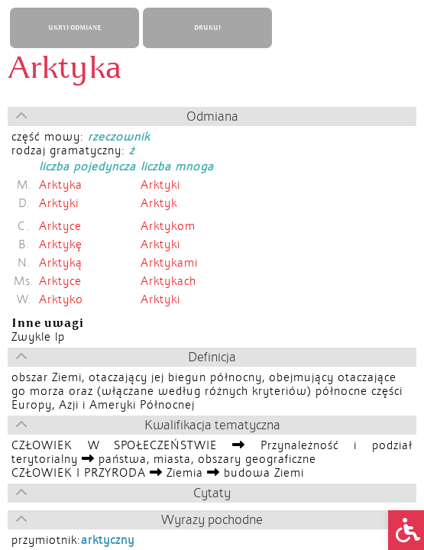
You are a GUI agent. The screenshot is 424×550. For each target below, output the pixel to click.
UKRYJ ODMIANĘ (74, 27)
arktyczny (107, 540)
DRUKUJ (207, 27)
